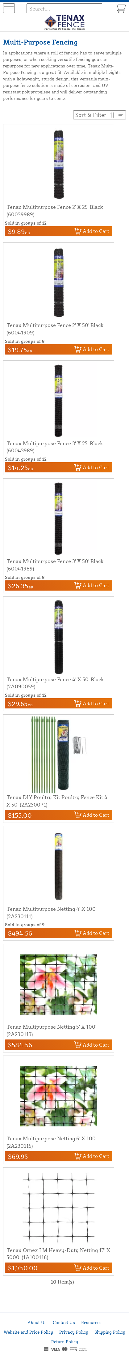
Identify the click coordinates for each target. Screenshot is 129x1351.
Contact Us (64, 1322)
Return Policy (64, 1341)
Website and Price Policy (28, 1332)
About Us (37, 1322)
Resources (91, 1322)
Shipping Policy (109, 1332)
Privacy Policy (73, 1332)
